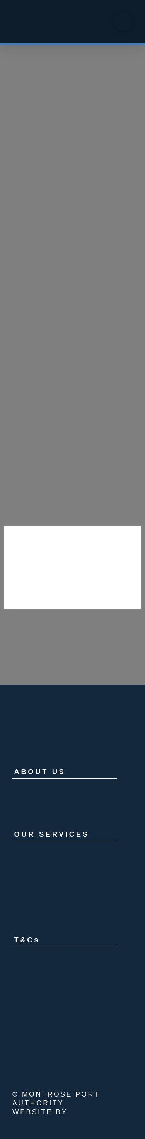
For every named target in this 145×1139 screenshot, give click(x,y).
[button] (123, 21)
